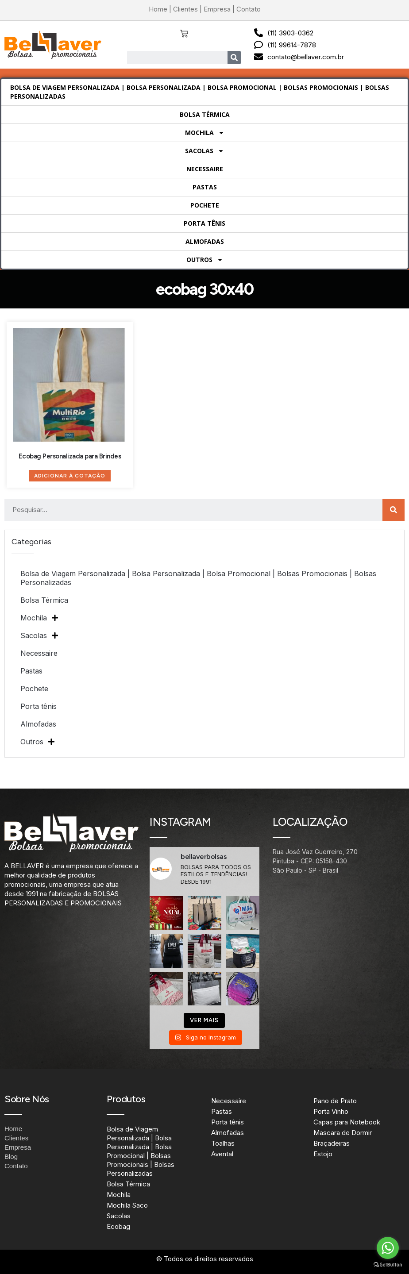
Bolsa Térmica (205, 114)
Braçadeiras (331, 1143)
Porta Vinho (330, 1111)
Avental (222, 1154)
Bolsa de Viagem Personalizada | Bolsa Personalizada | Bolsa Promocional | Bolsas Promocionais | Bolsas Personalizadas (199, 91)
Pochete (204, 205)
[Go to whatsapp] (388, 1248)
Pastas (205, 187)
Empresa (217, 9)
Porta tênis (204, 223)
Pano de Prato (335, 1101)
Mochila (204, 132)
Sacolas (204, 150)
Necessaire (204, 169)
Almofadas (204, 241)
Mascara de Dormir (342, 1132)
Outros (204, 259)
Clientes (185, 9)
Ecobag (118, 1226)
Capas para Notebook (346, 1122)
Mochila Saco (127, 1205)
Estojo (322, 1154)
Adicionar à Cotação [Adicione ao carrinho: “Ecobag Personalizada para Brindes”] (69, 476)
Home (158, 9)
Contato (248, 9)
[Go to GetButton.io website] (388, 1265)
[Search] (234, 57)
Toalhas (223, 1143)
